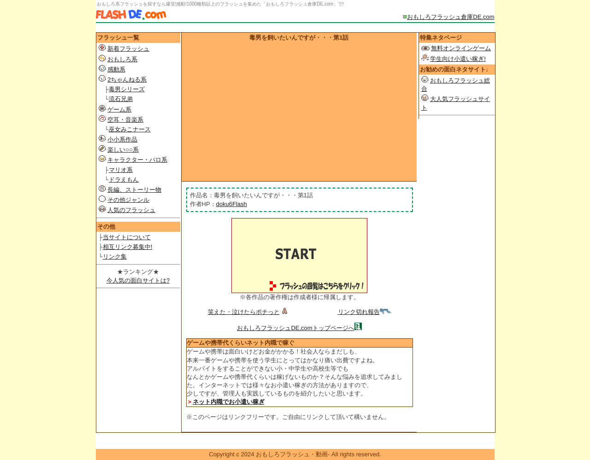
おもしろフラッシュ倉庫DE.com (450, 16)
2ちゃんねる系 (127, 79)
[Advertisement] (299, 111)
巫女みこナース (130, 129)
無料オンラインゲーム (461, 48)
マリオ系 (121, 169)
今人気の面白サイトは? (138, 280)
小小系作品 (122, 139)
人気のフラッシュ (131, 209)
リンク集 (115, 256)
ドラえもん (124, 179)
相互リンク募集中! (128, 246)
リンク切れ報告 (364, 311)
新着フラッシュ (128, 48)
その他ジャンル (128, 199)
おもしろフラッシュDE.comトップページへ (295, 327)
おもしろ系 (122, 59)
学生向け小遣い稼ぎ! (458, 58)
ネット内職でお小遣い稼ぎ (229, 401)
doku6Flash (231, 204)
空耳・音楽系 (125, 119)
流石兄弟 (121, 98)
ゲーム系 (119, 109)
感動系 (116, 69)
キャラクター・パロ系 (137, 159)
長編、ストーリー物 (134, 189)
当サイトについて (127, 237)
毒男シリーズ (127, 89)
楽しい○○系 (123, 149)
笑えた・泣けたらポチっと (248, 311)
